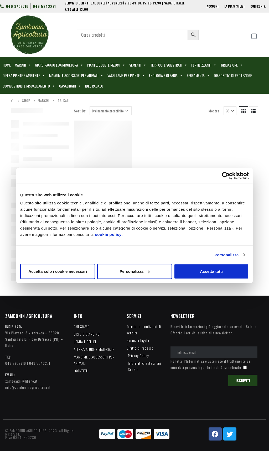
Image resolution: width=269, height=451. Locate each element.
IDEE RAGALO (94, 86)
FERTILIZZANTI (203, 65)
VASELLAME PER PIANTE (126, 75)
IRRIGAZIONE (231, 65)
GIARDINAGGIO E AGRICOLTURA (59, 65)
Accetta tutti (211, 271)
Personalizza (226, 254)
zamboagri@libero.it (21, 381)
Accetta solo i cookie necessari (57, 271)
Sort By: (80, 110)
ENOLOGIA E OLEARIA (166, 75)
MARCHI (23, 65)
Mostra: (215, 110)
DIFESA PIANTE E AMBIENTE (24, 75)
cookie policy (108, 234)
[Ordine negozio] (111, 110)
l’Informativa (194, 361)
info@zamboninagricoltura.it (28, 387)
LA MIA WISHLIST (234, 6)
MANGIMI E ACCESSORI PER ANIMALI (76, 75)
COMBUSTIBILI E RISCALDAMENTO (29, 86)
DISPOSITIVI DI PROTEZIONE (233, 75)
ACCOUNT (213, 6)
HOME (7, 65)
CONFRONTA (258, 6)
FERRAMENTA (198, 75)
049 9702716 (15, 363)
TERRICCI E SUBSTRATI (168, 65)
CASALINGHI (70, 86)
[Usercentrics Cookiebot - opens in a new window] (226, 176)
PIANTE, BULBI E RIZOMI (106, 65)
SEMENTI (137, 65)
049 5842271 (39, 363)
